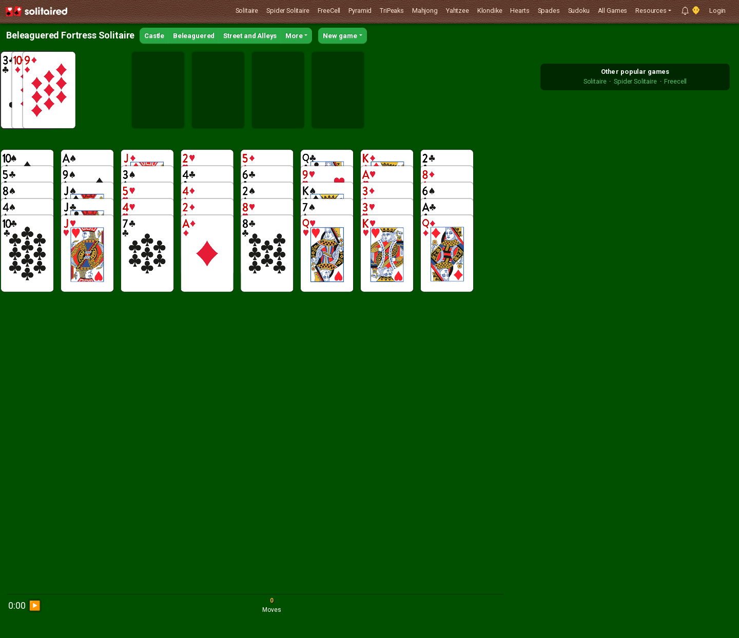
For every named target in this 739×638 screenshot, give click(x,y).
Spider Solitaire (287, 10)
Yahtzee (457, 10)
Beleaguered (194, 35)
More (294, 35)
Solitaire (247, 10)
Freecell (675, 81)
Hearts (519, 10)
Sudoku (579, 10)
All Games (613, 10)
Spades (549, 10)
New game (340, 35)
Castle (154, 35)
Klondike (489, 10)
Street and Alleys (250, 35)
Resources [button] (651, 10)
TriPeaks (392, 10)
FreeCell (329, 10)
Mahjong (425, 10)
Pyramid (360, 10)
